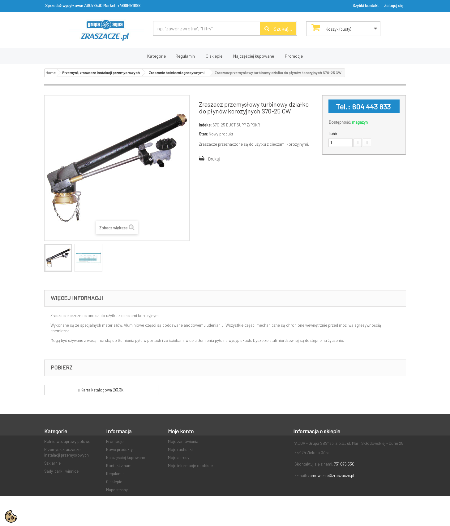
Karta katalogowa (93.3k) (101, 389)
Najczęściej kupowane (253, 56)
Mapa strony (117, 489)
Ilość (332, 133)
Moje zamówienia (183, 441)
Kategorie (156, 56)
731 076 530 (344, 464)
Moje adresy (178, 457)
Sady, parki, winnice (61, 471)
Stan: (203, 133)
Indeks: (205, 124)
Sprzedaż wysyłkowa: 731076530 (73, 5)
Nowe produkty (119, 449)
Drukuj (214, 159)
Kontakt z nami (119, 465)
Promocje (294, 56)
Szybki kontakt (366, 5)
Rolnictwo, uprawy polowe (67, 441)
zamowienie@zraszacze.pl (331, 475)
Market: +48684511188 (121, 5)
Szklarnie (52, 463)
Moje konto (181, 431)
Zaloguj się (393, 5)
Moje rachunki (180, 449)
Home (50, 72)
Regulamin (185, 56)
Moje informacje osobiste (190, 465)
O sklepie (214, 56)
